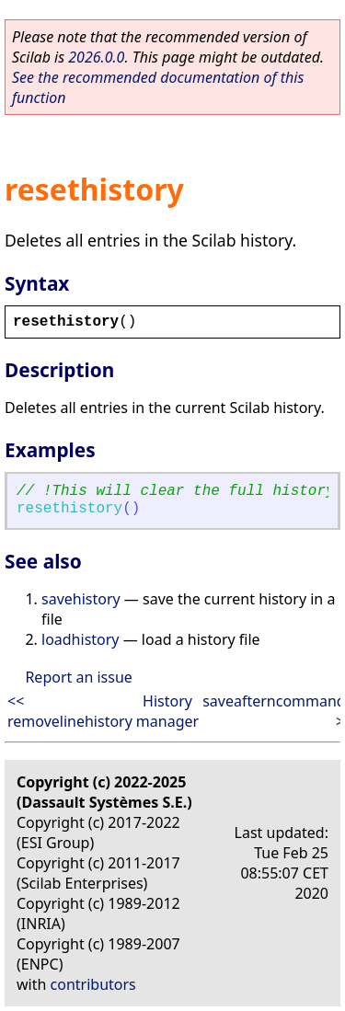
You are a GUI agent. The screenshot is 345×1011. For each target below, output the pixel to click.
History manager (167, 711)
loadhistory (80, 639)
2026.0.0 (96, 57)
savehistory (81, 599)
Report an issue (78, 677)
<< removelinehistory (69, 711)
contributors (93, 984)
